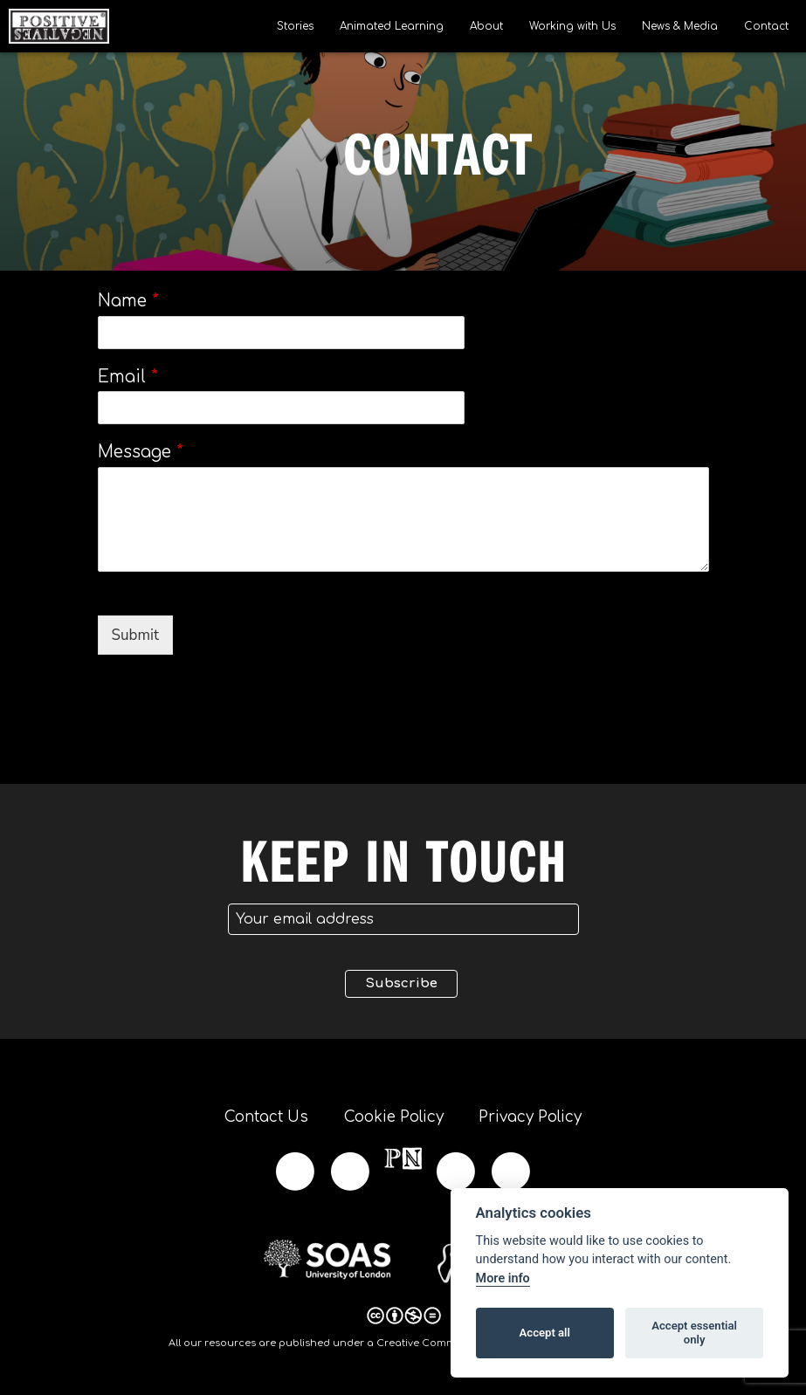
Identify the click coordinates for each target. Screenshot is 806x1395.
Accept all (545, 1332)
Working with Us (572, 26)
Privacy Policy (531, 1117)
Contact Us (265, 1117)
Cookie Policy (394, 1117)
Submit (135, 635)
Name (128, 301)
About (486, 26)
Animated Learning (392, 26)
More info (503, 1278)
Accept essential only (694, 1332)
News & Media (680, 26)
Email (128, 377)
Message (140, 452)
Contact (766, 26)
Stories (295, 26)
